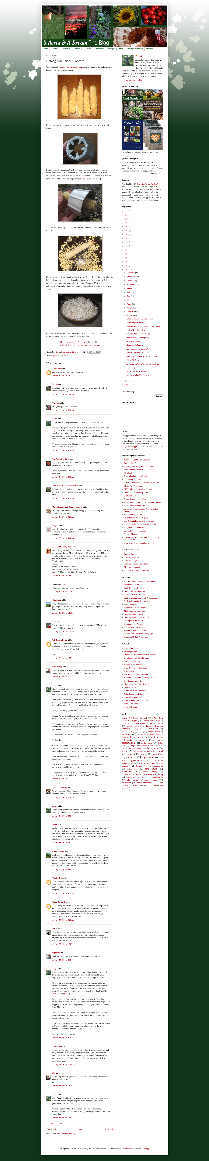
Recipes (88, 49)
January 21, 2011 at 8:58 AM (63, 498)
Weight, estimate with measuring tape (138, 634)
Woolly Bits (57, 878)
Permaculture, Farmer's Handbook (137, 506)
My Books (149, 49)
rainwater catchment (131, 774)
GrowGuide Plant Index (133, 479)
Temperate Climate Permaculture (136, 528)
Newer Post (51, 1129)
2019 (127, 238)
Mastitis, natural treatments (134, 611)
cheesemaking (128, 742)
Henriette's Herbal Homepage (135, 668)
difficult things (135, 748)
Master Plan (66, 49)
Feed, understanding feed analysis (137, 601)
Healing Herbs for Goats (133, 665)
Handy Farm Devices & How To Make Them (141, 483)
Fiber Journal (100, 49)
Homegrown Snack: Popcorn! (72, 342)
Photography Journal (115, 49)
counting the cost (147, 745)
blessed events (137, 737)
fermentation (138, 751)
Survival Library (130, 534)
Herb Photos (129, 671)
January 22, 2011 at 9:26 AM (63, 920)
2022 (127, 227)
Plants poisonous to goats (134, 621)
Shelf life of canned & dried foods (137, 570)
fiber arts (150, 751)
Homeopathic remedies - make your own (139, 678)
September (131, 284)
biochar (124, 737)
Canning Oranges (131, 561)
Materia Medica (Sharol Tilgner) (136, 684)
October (130, 281)
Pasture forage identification (135, 499)
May (129, 300)
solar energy (151, 780)
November (131, 277)
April (129, 304)
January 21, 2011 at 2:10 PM (63, 797)
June (129, 296)
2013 (127, 262)
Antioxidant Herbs (131, 648)
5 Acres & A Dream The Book (134, 718)
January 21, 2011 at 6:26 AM (63, 450)
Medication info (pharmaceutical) (137, 617)
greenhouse (136, 760)
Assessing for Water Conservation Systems (142, 364)
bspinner (56, 953)
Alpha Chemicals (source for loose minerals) (141, 582)
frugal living (158, 754)
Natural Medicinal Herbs (133, 697)
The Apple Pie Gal (59, 459)
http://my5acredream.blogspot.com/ (85, 345)
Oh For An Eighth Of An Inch (137, 353)
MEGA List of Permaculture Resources (139, 489)
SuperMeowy (140, 729)
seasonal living (155, 774)
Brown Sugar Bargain (134, 323)
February (130, 312)
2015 (127, 254)
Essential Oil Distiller (132, 661)
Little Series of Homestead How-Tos (148, 723)
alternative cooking (128, 732)
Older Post (109, 1129)
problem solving (150, 772)
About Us (54, 49)
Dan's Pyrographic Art (135, 49)
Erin (66, 994)
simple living (143, 777)
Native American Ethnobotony (136, 691)
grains (55, 356)
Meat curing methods (132, 567)
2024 (127, 219)
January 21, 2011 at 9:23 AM (63, 517)
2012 (127, 266)
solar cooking (132, 780)
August (130, 288)
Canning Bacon (130, 554)
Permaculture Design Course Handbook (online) (142, 502)
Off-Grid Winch (130, 496)
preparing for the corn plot (69, 67)
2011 (127, 269)
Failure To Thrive (133, 360)
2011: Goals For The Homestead (138, 375)
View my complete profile (132, 80)
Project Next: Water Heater (136, 330)
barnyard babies (154, 732)
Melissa (96, 179)
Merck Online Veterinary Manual (137, 493)
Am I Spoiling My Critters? (137, 349)
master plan (132, 769)
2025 (127, 215)
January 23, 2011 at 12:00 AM (63, 1064)
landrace (139, 766)
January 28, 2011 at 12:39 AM (63, 1086)
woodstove (139, 785)
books (129, 740)
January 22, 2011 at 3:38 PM (63, 1038)
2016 (127, 250)
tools (66, 356)
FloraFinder (128, 473)
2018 (127, 242)
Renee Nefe (57, 368)
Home (46, 49)
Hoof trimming (130, 604)
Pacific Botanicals (131, 704)
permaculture (151, 768)
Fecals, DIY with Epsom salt (135, 595)
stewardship (126, 783)
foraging (144, 754)
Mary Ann (56, 1046)
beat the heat (142, 734)
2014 (127, 258)
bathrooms (126, 734)
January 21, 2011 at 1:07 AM (63, 376)
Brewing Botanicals (131, 652)
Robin (54, 825)
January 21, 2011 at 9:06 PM (63, 816)
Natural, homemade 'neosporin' (136, 701)
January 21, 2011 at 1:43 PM (63, 779)
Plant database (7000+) (133, 515)
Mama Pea (56, 994)
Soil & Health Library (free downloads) (139, 521)
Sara (54, 621)
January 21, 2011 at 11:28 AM (63, 592)
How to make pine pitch (133, 681)
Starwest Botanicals (131, 707)
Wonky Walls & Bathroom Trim (138, 371)
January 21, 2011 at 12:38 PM (63, 613)
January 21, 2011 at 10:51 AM (63, 576)
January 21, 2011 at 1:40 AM (63, 394)
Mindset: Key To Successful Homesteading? (143, 326)
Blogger (147, 1149)
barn (140, 731)
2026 (127, 211)
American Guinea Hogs (151, 721)
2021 (127, 230)
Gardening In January (134, 345)
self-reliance (130, 777)
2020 (127, 234)
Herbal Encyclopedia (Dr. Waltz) (136, 674)
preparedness (128, 771)
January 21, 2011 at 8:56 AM (63, 477)
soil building (158, 777)
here (83, 179)
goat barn (148, 757)
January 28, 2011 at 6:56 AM (63, 1118)
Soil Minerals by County (133, 627)
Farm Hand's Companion (133, 470)
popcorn (61, 356)
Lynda (55, 384)
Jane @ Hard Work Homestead (65, 486)
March (129, 308)
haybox (149, 761)
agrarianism (153, 729)
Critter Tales (126, 723)
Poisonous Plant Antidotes (134, 624)
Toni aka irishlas (59, 787)
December (131, 273)
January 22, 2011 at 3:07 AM (63, 843)
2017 (127, 246)
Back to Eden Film (131, 463)
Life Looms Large (59, 640)
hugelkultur (159, 761)
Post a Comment (56, 1123)
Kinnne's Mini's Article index (135, 608)
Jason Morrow (127, 1149)
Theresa (55, 403)
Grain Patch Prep (133, 341)
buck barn (156, 740)
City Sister (56, 600)
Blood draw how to (131, 585)
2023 (127, 223)
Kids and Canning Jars (61, 547)
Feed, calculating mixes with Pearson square (141, 598)
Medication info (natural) (134, 614)
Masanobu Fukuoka (134, 726)
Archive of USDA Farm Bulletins (137, 460)
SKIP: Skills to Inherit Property (136, 518)
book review (157, 737)
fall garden (152, 748)
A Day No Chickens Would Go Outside (141, 356)
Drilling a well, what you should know (139, 466)
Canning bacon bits (131, 557)
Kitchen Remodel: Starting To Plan (139, 319)
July (129, 292)
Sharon (55, 1073)
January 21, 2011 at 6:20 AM (63, 410)
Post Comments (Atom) (66, 1134)
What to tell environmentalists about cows (140, 543)
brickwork (143, 740)
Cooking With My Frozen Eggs (138, 334)
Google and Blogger (129, 446)
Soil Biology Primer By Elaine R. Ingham (140, 524)
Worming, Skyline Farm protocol (137, 637)
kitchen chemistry (148, 763)
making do (158, 766)
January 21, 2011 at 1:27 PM (63, 658)
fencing (125, 751)
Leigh (64, 345)
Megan (55, 526)
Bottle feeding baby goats (134, 588)
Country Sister (58, 851)
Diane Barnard (58, 902)
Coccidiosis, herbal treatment (135, 591)
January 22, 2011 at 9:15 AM (63, 893)
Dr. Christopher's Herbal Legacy (136, 658)
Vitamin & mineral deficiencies (136, 631)
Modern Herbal (130, 687)
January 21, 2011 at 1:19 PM (63, 631)
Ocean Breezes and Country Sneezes (67, 507)
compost (133, 746)
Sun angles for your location (135, 531)
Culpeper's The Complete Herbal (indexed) (140, 655)
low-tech (148, 766)
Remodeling (78, 49)
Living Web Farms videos (134, 486)
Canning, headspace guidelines (136, 564)
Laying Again (131, 368)
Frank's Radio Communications (136, 476)
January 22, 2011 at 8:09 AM (63, 869)
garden (130, 757)
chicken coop (146, 743)
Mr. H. (55, 929)
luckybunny (57, 667)
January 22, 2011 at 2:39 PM (63, 960)
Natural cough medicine (133, 694)
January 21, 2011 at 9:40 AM (63, 538)
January (130, 316)
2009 (127, 385)
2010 (127, 381)
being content (155, 734)
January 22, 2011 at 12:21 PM (63, 944)
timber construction (145, 783)
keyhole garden (130, 763)
